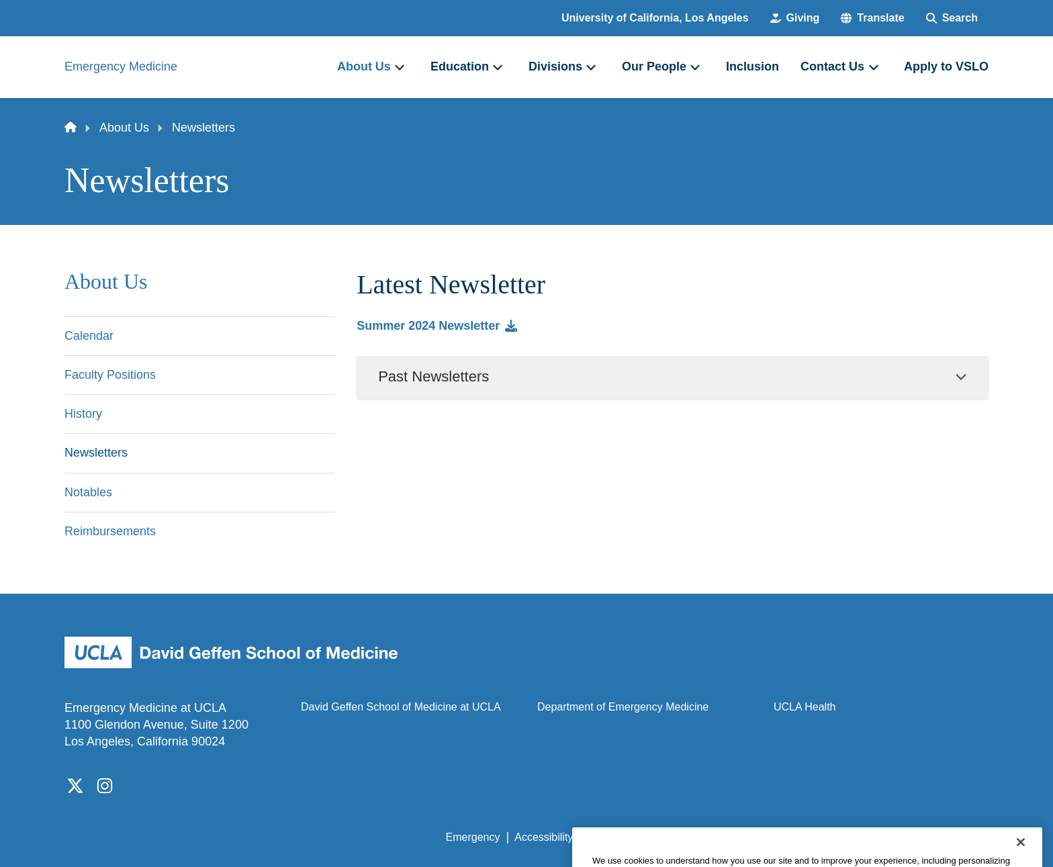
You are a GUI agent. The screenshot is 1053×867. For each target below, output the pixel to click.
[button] (872, 18)
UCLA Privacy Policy (637, 837)
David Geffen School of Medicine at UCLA (401, 707)
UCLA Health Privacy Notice (767, 837)
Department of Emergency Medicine (622, 707)
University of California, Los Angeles (655, 18)
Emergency (473, 837)
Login (861, 837)
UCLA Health (805, 707)
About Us (124, 127)
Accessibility (543, 837)
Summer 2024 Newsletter (428, 325)
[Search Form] (952, 18)
